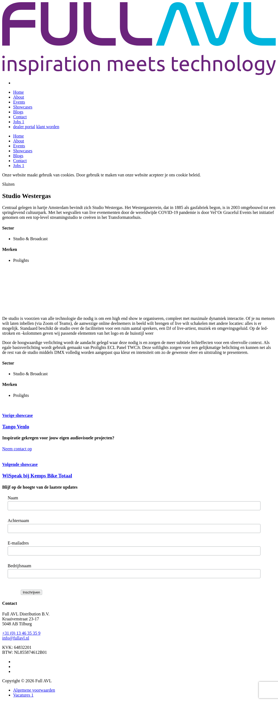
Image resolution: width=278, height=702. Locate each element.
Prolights (21, 260)
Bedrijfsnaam (19, 565)
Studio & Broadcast (30, 238)
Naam (13, 497)
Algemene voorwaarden (34, 690)
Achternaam (18, 520)
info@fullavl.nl (15, 638)
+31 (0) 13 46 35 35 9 (21, 633)
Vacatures (23, 695)
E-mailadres (18, 543)
